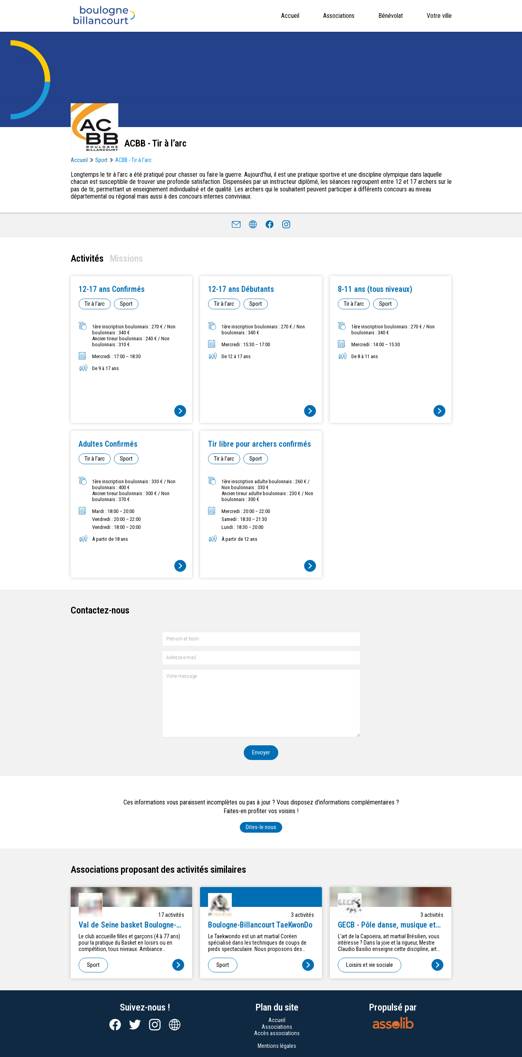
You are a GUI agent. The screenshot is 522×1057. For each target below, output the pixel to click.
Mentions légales (277, 1046)
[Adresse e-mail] (261, 657)
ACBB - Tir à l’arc (133, 160)
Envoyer (261, 752)
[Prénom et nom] (261, 639)
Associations (338, 15)
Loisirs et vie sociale (369, 964)
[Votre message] (261, 703)
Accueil (290, 15)
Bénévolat (390, 15)
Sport (101, 160)
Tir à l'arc (95, 303)
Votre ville (439, 15)
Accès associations (277, 1033)
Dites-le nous (261, 827)
